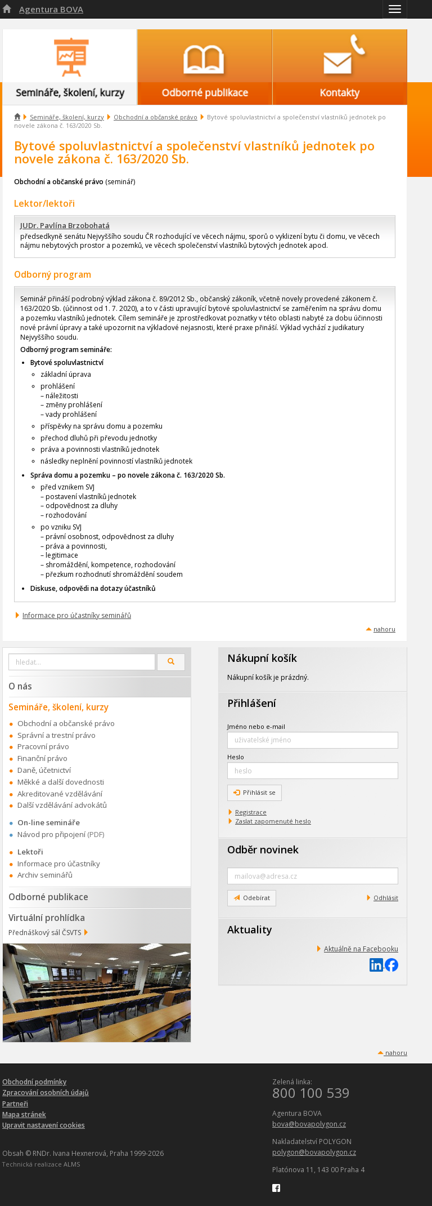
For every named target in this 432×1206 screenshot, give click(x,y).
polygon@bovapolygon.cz (314, 1152)
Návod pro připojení (51, 834)
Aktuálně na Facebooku (361, 949)
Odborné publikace (48, 896)
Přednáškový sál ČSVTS (44, 932)
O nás (20, 686)
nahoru (384, 629)
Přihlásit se (254, 792)
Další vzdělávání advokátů (62, 805)
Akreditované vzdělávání (59, 794)
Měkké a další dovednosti (60, 782)
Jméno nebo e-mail (256, 726)
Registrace (251, 812)
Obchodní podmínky (34, 1082)
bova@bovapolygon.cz (309, 1124)
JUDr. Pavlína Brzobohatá (65, 225)
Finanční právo (42, 758)
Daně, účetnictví (44, 770)
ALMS (72, 1164)
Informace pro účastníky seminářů (76, 615)
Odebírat (251, 897)
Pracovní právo (43, 746)
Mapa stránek (24, 1114)
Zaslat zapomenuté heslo (273, 821)
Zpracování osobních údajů (45, 1092)
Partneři (15, 1104)
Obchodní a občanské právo (155, 117)
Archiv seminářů (45, 875)
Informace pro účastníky (58, 863)
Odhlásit (386, 897)
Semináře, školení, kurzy (67, 117)
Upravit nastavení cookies (43, 1125)
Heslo (235, 757)
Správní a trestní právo (56, 735)
